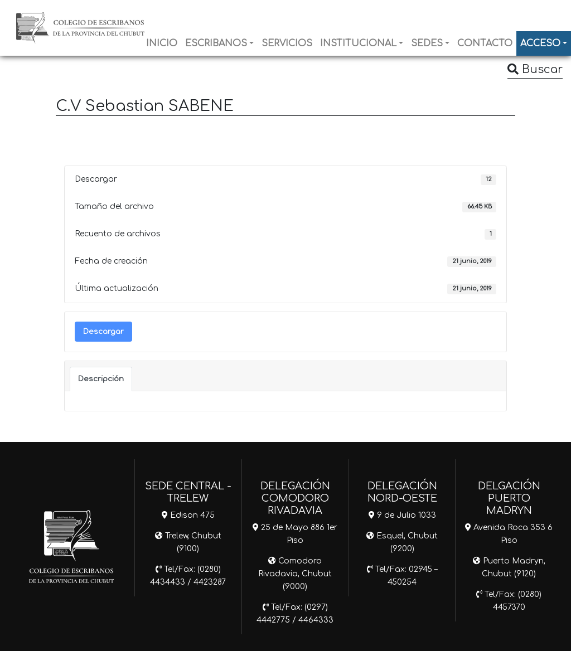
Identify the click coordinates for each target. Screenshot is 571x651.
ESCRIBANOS (216, 43)
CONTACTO (484, 43)
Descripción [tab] (101, 379)
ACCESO (540, 43)
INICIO (161, 43)
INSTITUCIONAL (358, 43)
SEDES (427, 43)
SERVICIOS (287, 43)
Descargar (103, 331)
